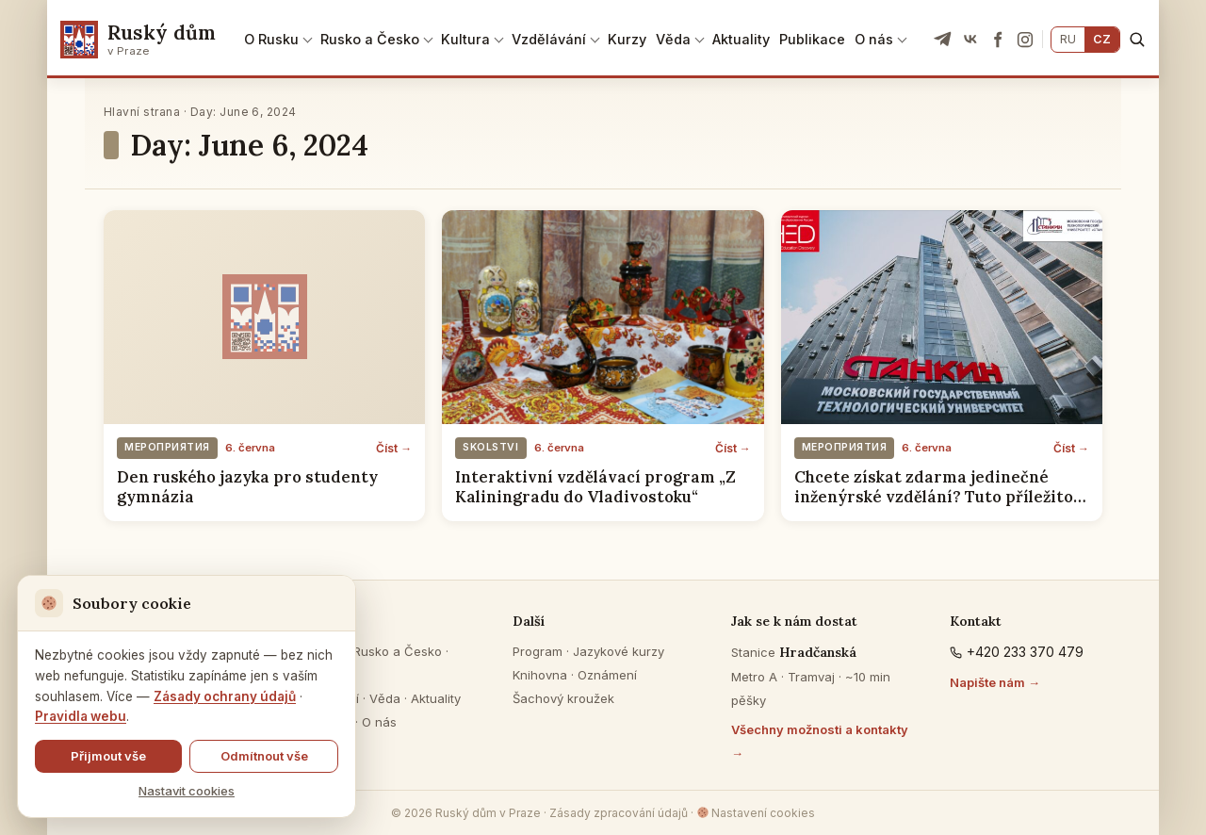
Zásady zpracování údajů (618, 813)
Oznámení (607, 674)
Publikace (812, 39)
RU (1068, 39)
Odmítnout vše (264, 755)
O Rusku (271, 39)
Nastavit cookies (187, 790)
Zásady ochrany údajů (225, 696)
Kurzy (627, 39)
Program (537, 651)
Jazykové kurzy (618, 651)
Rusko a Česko (369, 39)
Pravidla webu (80, 716)
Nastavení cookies (756, 813)
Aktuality (741, 39)
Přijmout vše (108, 755)
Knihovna (540, 674)
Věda (673, 39)
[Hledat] (1137, 39)
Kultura (465, 39)
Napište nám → (995, 682)
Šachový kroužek (563, 698)
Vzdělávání (549, 39)
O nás (874, 39)
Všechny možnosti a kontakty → (819, 741)
